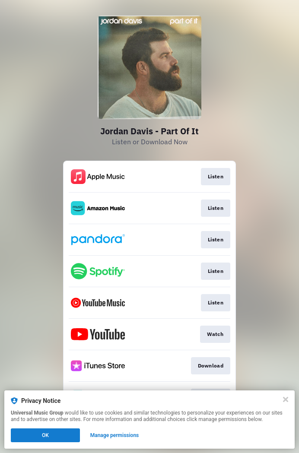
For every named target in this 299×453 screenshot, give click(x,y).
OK (45, 435)
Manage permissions (114, 435)
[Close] (286, 399)
